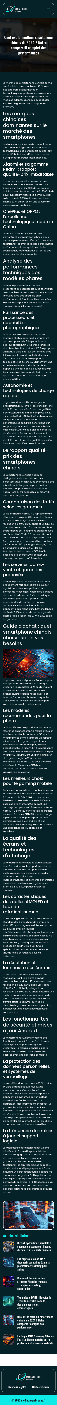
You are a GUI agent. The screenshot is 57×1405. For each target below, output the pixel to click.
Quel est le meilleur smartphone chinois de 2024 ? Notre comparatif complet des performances (35, 1321)
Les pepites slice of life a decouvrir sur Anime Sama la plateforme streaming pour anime (33, 1264)
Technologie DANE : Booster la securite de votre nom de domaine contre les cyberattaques (34, 1302)
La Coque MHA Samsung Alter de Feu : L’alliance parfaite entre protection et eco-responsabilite (35, 1339)
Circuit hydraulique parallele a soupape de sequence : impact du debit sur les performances (34, 1246)
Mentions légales (17, 1387)
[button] (48, 8)
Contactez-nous (40, 1387)
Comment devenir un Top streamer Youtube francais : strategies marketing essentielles (32, 1283)
